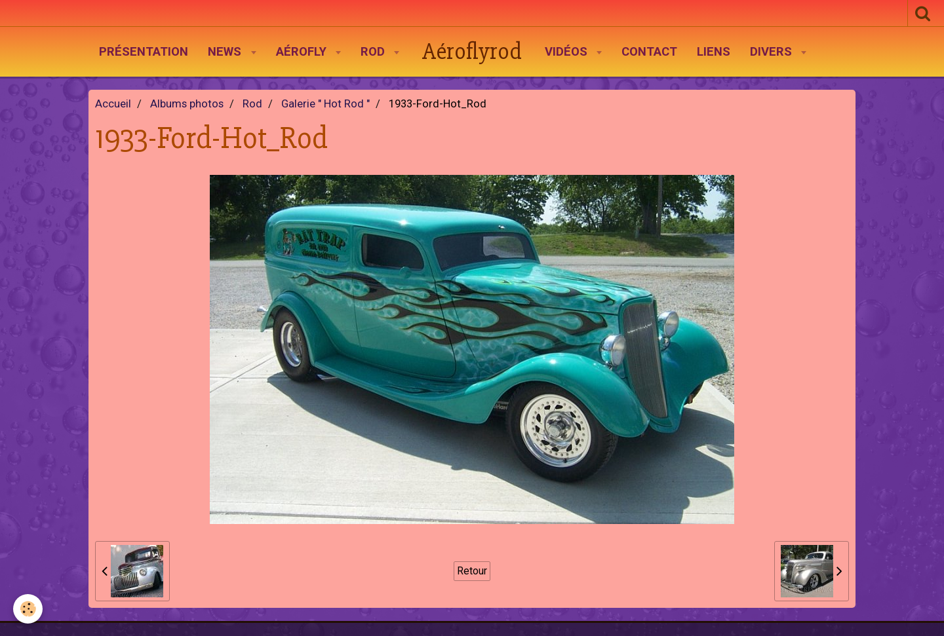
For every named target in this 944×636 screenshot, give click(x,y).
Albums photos (187, 104)
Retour (472, 571)
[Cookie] (28, 609)
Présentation (143, 52)
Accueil (113, 104)
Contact (649, 52)
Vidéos (568, 52)
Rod (374, 52)
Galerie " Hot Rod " (325, 104)
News (226, 52)
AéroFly (303, 52)
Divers (772, 52)
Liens (713, 52)
